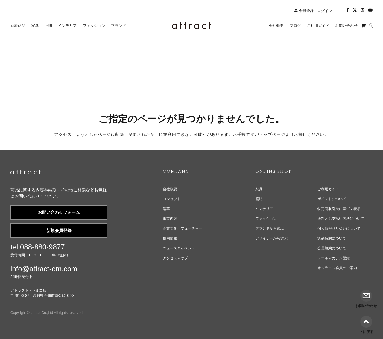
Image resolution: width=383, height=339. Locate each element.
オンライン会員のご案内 (337, 268)
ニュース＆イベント (179, 248)
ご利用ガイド (328, 189)
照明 (258, 199)
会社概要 (170, 189)
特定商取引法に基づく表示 (339, 209)
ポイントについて (331, 199)
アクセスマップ (175, 258)
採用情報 (170, 238)
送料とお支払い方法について (340, 219)
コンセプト (172, 199)
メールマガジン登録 (333, 258)
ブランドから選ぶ (269, 228)
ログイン (324, 11)
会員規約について (331, 248)
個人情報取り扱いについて (339, 228)
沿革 (166, 209)
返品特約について (331, 238)
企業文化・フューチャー (182, 228)
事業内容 (170, 219)
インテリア (264, 209)
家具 (258, 189)
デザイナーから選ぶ (271, 238)
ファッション (266, 219)
